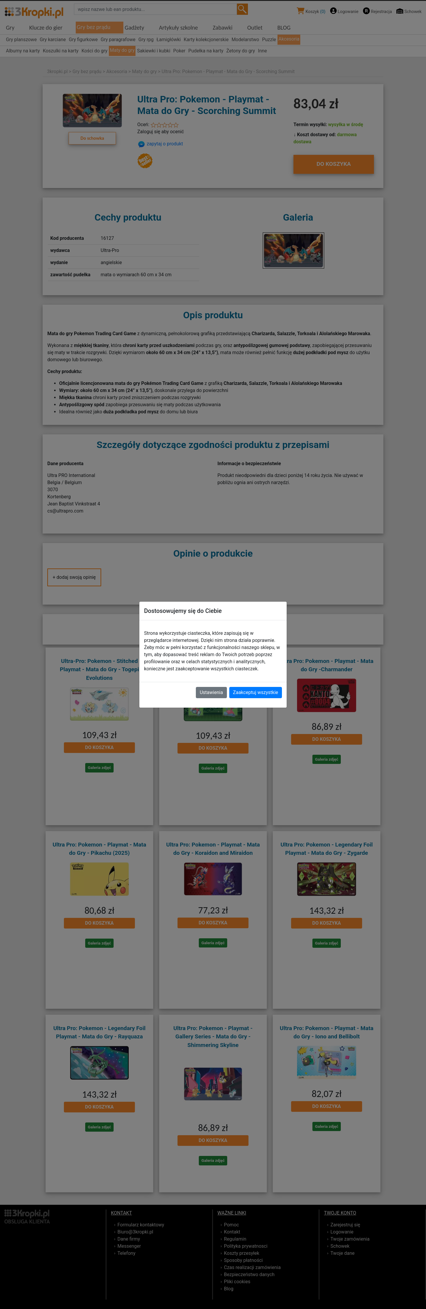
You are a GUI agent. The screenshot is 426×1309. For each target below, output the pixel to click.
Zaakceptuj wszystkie (255, 692)
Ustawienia (211, 692)
